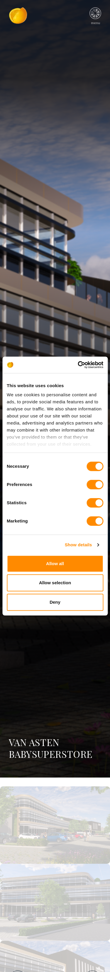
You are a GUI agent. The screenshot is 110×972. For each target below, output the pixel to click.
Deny (55, 602)
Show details (78, 544)
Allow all (55, 563)
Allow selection (55, 582)
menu (95, 14)
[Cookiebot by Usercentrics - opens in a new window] (78, 365)
